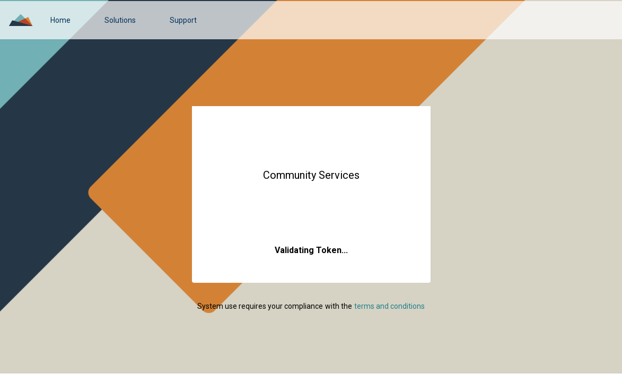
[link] (60, 20)
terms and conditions (389, 306)
